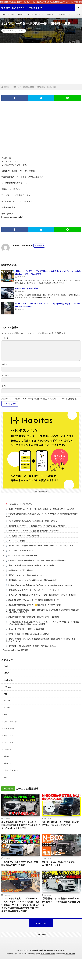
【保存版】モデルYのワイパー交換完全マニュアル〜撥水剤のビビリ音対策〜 (37, 526)
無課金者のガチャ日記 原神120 (20, 570)
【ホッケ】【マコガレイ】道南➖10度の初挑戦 (26, 629)
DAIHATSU (8, 680)
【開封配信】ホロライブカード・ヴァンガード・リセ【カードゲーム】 (34, 590)
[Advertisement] (41, 63)
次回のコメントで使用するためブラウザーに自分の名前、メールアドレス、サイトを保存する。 (39, 399)
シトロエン (76, 14)
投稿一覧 (38, 245)
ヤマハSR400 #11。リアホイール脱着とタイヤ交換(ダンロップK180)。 (34, 531)
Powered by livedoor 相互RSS (15, 650)
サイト (4, 386)
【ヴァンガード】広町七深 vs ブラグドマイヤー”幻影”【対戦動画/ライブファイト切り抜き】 (42, 595)
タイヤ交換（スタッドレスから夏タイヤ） (24, 536)
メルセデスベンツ (11, 770)
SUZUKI (7, 708)
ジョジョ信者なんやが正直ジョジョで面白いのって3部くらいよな (32, 521)
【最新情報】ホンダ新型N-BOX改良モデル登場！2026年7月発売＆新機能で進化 (61, 901)
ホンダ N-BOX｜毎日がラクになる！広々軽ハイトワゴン (59, 863)
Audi (12, 14)
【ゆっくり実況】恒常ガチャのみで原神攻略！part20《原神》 (31, 565)
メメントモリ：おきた (16, 541)
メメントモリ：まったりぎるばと (20, 550)
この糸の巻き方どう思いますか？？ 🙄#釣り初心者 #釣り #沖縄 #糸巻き (35, 605)
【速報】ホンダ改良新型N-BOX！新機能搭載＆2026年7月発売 (19, 863)
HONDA (20, 30)
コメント (5, 338)
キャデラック (62, 14)
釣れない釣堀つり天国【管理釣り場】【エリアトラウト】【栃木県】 (33, 617)
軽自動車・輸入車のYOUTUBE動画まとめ (48, 950)
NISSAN (7, 701)
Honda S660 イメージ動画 (26, 288)
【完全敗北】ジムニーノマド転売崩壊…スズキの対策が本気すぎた (32, 580)
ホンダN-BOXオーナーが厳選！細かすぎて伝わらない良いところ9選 (60, 823)
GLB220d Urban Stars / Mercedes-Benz (23, 555)
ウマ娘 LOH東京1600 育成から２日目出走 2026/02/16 (28, 634)
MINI (28, 14)
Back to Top (41, 923)
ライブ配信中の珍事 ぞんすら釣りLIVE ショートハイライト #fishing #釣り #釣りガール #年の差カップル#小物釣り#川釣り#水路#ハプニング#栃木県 (42, 623)
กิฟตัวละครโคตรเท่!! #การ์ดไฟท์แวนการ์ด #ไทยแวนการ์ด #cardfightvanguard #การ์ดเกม (40, 585)
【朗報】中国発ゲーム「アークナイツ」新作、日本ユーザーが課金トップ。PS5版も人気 (41, 509)
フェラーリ (8, 742)
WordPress (70, 954)
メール (5, 375)
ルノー (6, 777)
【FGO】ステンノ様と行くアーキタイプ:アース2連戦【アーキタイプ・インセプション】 (41, 546)
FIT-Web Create (48, 954)
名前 (4, 364)
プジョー (7, 749)
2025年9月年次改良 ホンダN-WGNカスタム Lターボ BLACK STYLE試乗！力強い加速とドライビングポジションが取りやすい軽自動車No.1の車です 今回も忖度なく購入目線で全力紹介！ (20, 904)
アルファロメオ (47, 14)
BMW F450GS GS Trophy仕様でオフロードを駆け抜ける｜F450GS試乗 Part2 (37, 560)
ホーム (3, 14)
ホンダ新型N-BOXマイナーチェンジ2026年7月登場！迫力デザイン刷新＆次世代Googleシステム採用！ (20, 825)
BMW (20, 14)
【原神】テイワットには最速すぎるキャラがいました (28, 575)
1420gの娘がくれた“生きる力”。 (20, 504)
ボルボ (6, 756)
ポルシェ (7, 763)
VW (36, 14)
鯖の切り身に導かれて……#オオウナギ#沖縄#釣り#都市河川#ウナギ (33, 600)
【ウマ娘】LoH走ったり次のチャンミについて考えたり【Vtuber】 (33, 646)
